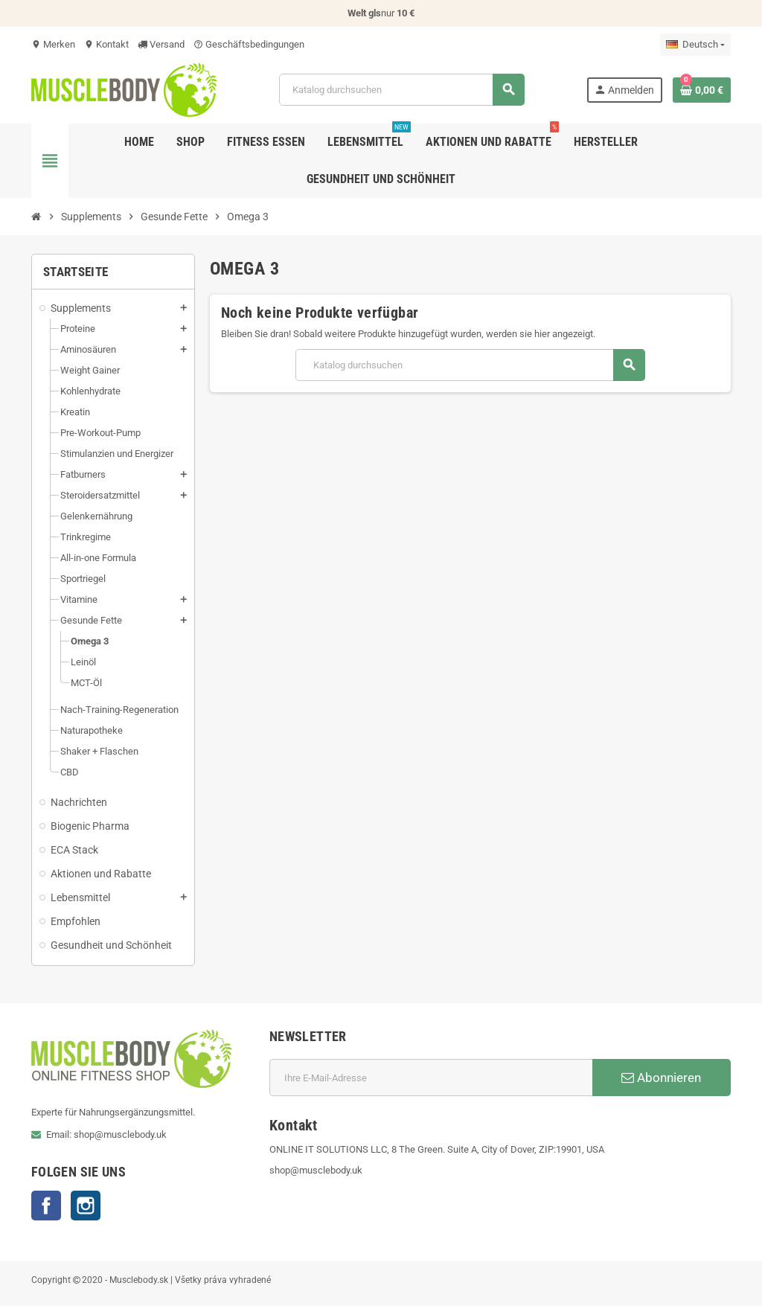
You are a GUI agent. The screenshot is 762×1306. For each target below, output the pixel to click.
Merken (53, 44)
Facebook (46, 1205)
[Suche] (401, 90)
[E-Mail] (430, 1077)
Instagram (85, 1205)
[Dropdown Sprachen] (695, 44)
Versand (161, 44)
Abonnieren (661, 1077)
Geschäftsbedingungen (248, 44)
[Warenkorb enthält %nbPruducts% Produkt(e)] (702, 90)
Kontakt (106, 44)
